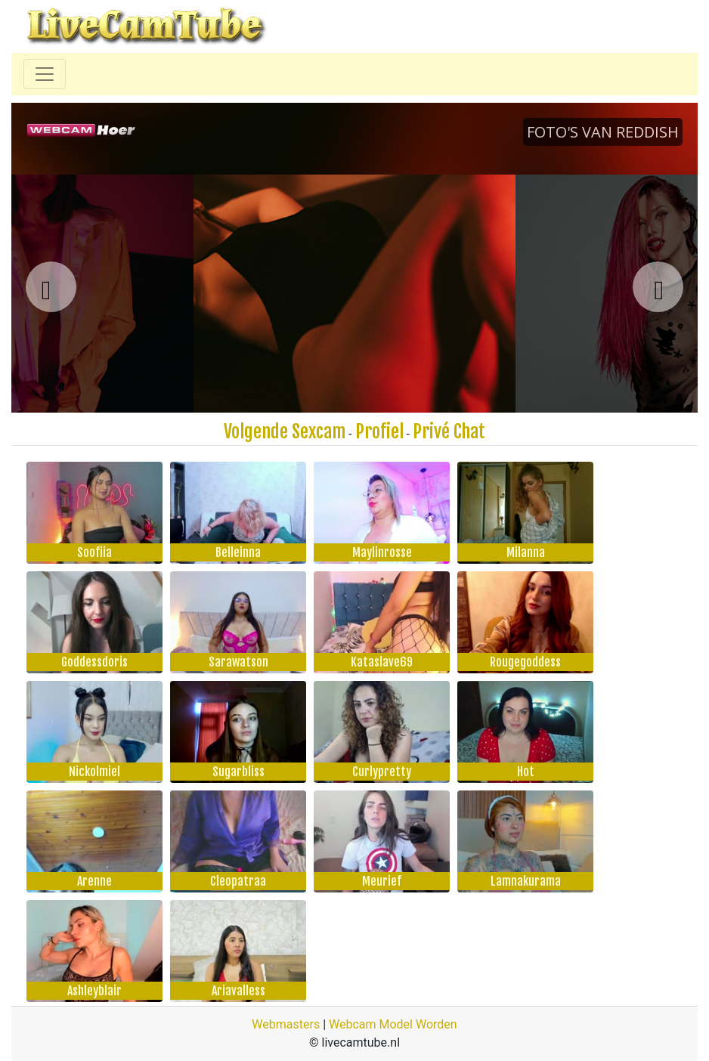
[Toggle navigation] (44, 74)
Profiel (379, 431)
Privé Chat (449, 431)
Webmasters (286, 1024)
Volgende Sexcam (284, 431)
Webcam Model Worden (393, 1024)
